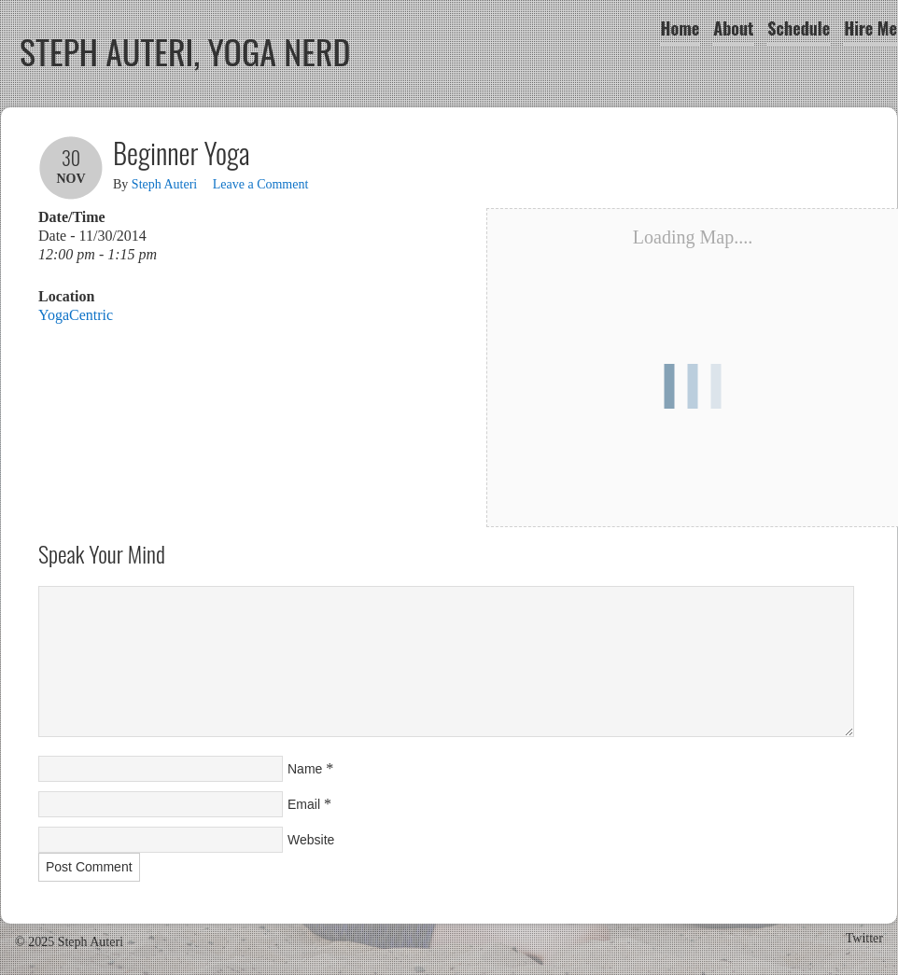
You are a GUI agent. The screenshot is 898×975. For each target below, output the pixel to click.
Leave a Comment (261, 184)
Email (304, 804)
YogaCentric (75, 315)
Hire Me (870, 28)
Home (680, 28)
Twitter (864, 938)
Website (311, 839)
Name (305, 768)
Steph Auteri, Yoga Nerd (185, 51)
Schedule (798, 28)
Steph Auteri (164, 184)
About (733, 28)
